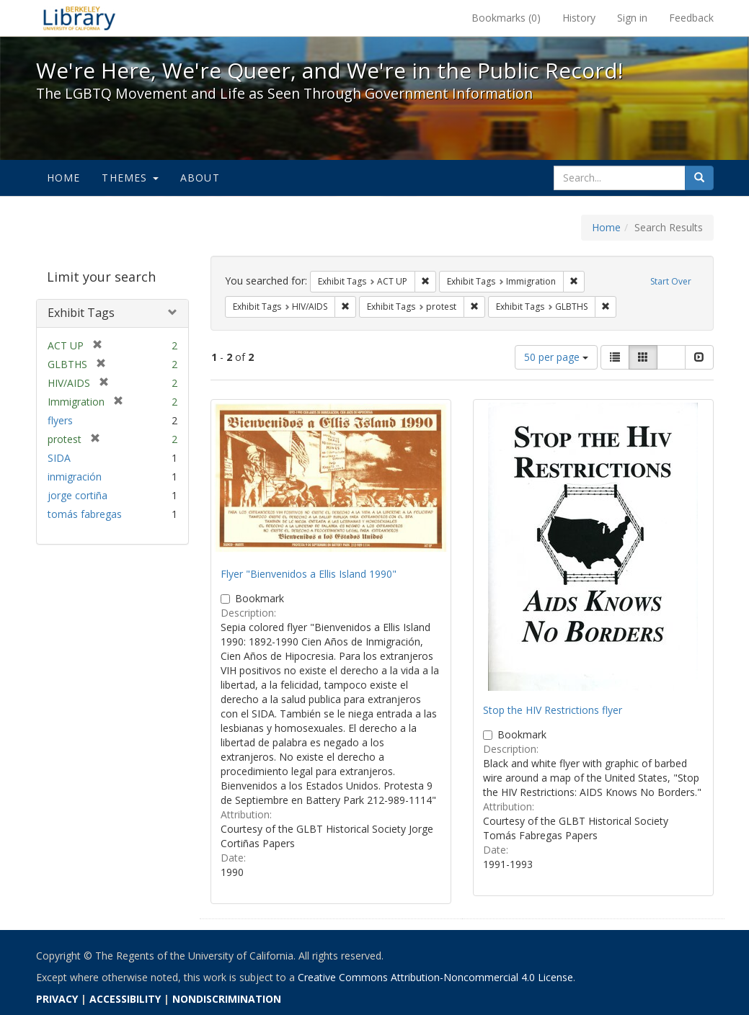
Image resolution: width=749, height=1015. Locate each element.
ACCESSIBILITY (125, 999)
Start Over (670, 281)
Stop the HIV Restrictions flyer (552, 710)
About (200, 177)
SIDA (59, 458)
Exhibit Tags (81, 313)
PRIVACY (57, 999)
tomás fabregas (85, 514)
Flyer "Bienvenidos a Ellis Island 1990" (308, 574)
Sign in (632, 17)
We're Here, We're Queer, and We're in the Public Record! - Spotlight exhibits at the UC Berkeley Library (79, 18)
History (578, 17)
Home (64, 177)
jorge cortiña (77, 495)
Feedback (691, 17)
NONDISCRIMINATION (226, 999)
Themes (130, 177)
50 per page (556, 357)
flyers (60, 420)
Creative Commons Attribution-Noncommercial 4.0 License (435, 977)
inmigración (75, 476)
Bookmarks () (506, 17)
